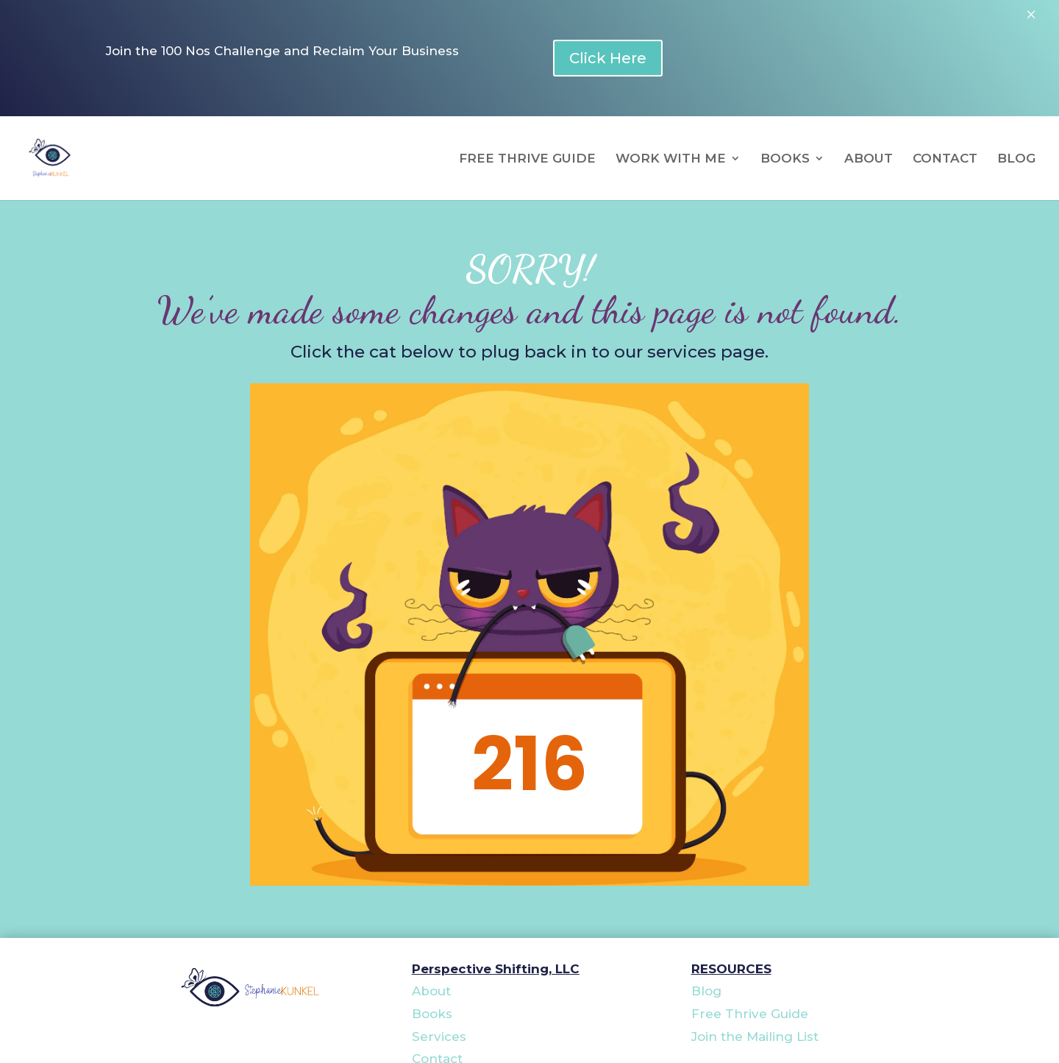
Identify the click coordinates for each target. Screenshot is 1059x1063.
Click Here (607, 58)
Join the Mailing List (755, 1036)
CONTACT (945, 159)
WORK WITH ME (671, 159)
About (431, 991)
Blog (706, 991)
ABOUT (868, 159)
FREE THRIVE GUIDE (527, 159)
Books (432, 1013)
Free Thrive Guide (749, 1013)
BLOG (1016, 159)
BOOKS (785, 159)
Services (439, 1036)
